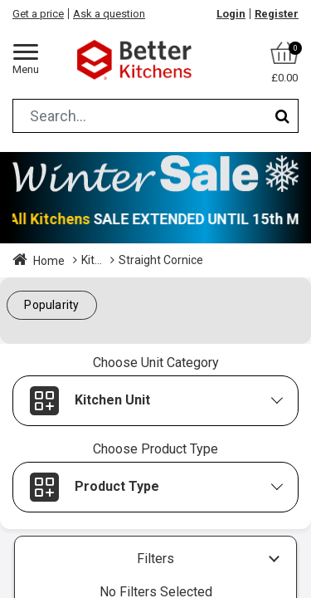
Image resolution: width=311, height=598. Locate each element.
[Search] (282, 116)
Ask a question (109, 13)
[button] (52, 305)
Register (277, 13)
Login (230, 13)
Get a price (38, 13)
